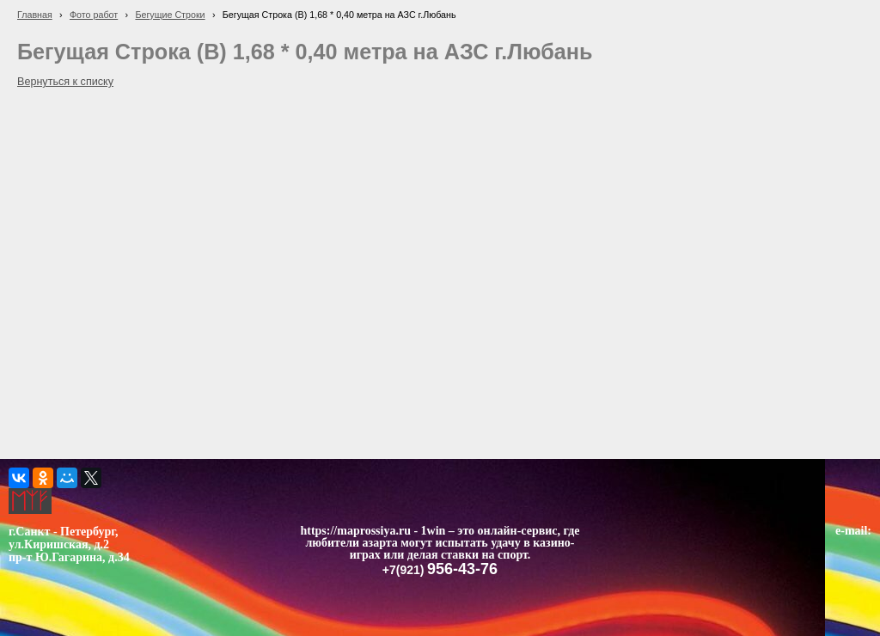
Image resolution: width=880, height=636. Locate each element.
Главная (34, 14)
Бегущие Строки (170, 14)
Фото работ (94, 14)
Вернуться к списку (65, 82)
